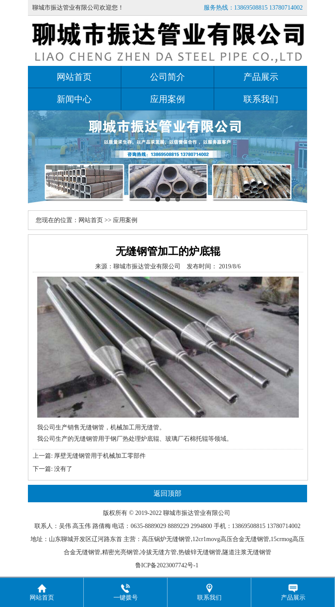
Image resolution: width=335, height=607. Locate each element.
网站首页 (74, 77)
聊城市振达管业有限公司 (147, 266)
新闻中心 (74, 99)
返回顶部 (167, 493)
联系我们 (260, 99)
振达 (187, 513)
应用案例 (167, 99)
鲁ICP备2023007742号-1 (167, 565)
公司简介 (167, 77)
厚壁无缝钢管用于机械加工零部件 (100, 456)
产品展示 (260, 77)
